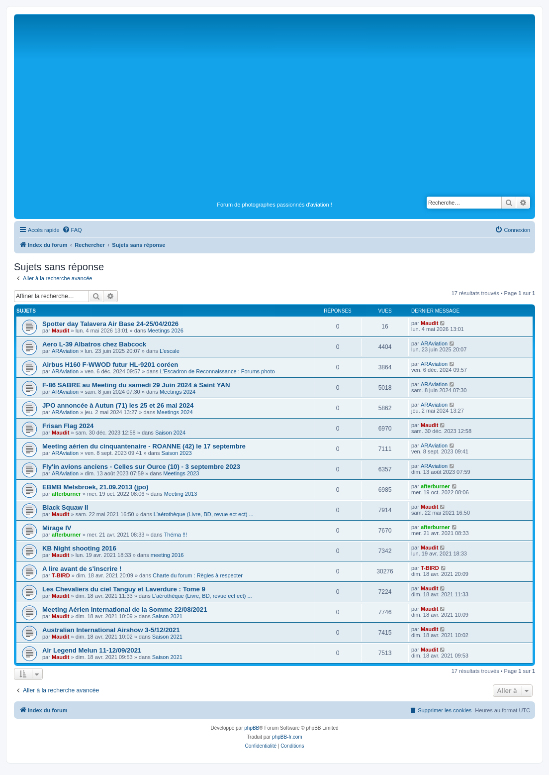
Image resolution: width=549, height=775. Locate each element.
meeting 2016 (167, 555)
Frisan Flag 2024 (67, 426)
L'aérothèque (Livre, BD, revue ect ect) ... (204, 514)
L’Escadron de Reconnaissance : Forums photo (217, 371)
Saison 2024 (170, 433)
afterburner (66, 494)
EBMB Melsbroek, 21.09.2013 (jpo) (95, 487)
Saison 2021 (167, 616)
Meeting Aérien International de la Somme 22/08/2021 (124, 609)
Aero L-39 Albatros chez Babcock (94, 344)
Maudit (60, 330)
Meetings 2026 (165, 330)
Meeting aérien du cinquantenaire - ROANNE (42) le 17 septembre (144, 446)
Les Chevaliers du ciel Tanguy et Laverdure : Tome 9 (123, 589)
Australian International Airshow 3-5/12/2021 (111, 630)
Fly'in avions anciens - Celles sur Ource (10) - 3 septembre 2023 (141, 466)
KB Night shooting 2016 (79, 548)
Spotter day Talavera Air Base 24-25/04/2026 (110, 324)
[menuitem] (72, 230)
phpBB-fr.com (287, 737)
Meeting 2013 (180, 494)
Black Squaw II (65, 507)
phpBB (251, 728)
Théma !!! (175, 535)
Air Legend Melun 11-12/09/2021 (91, 650)
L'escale (170, 351)
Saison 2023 (177, 453)
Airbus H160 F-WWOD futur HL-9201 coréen (110, 364)
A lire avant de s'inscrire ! (82, 568)
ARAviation (65, 351)
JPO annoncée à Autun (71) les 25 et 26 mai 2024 (117, 405)
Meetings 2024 (177, 392)
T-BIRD (61, 575)
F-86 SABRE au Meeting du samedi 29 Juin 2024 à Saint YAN (136, 385)
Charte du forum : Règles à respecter (198, 575)
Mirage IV (57, 528)
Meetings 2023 (181, 473)
